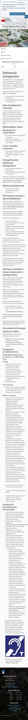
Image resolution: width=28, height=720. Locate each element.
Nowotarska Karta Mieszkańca (14, 342)
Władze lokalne (7, 55)
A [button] (7, 23)
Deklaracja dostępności (13, 62)
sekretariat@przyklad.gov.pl (15, 311)
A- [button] (14, 23)
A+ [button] (11, 23)
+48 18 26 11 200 (9, 683)
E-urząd (14, 710)
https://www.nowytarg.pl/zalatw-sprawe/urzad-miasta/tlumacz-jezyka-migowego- (17, 608)
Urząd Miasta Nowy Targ (14, 26)
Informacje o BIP (7, 58)
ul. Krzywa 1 (9, 678)
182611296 (13, 208)
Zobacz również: (14, 703)
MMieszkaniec (9, 339)
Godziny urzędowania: (14, 690)
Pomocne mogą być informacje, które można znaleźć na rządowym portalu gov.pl (13, 316)
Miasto (4, 49)
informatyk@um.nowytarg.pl (15, 206)
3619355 (11, 715)
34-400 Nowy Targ (9, 680)
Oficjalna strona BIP (14, 709)
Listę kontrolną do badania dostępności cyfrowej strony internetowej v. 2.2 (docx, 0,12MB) (14, 180)
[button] (17, 23)
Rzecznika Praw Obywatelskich (11, 323)
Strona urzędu (14, 707)
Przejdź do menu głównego (9, 2)
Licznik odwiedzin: (5, 715)
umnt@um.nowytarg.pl (12, 687)
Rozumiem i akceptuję (17, 13)
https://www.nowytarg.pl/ (9, 93)
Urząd (4, 52)
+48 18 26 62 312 (9, 685)
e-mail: (10, 687)
